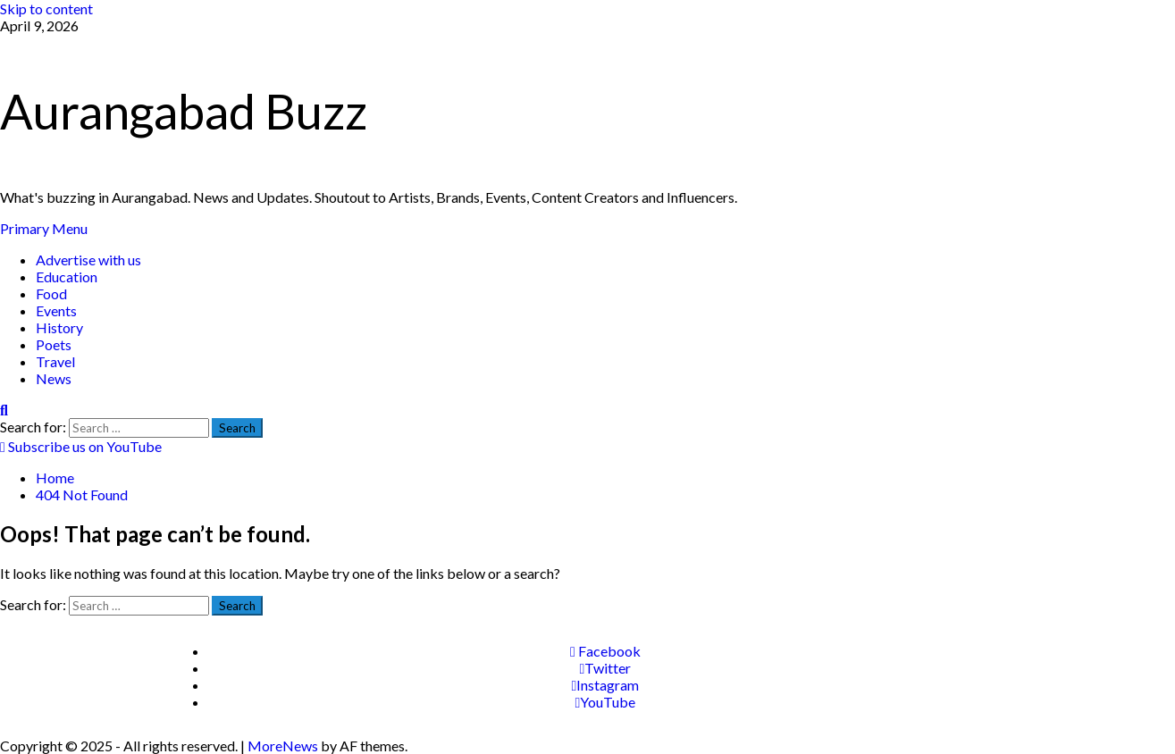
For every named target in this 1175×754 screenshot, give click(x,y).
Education (66, 276)
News (53, 378)
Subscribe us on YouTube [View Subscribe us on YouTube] (81, 446)
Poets (53, 344)
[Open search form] (4, 409)
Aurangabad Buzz (183, 111)
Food (51, 293)
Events (56, 310)
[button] (44, 228)
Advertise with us (88, 259)
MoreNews (283, 745)
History (59, 327)
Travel (55, 361)
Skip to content (46, 8)
